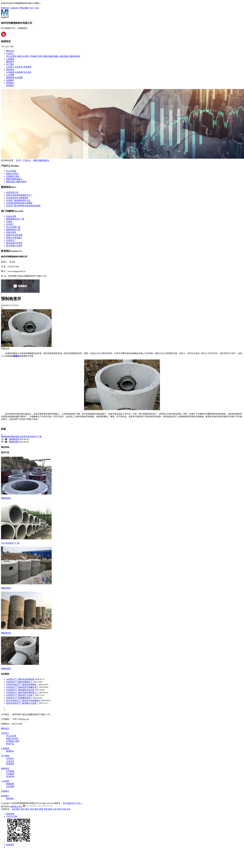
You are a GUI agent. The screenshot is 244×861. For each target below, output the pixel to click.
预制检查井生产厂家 (15, 219)
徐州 (23, 809)
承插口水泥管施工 (14, 238)
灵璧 (46, 809)
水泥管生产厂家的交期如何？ (19, 682)
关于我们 (10, 64)
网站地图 (24, 8)
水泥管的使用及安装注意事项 (19, 203)
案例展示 (10, 62)
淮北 (32, 809)
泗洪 (36, 809)
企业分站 (15, 8)
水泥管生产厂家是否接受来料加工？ (22, 692)
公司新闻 (10, 72)
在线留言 (10, 80)
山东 (55, 809)
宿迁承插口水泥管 (14, 245)
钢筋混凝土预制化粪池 (70, 56)
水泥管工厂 (11, 240)
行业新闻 (19, 72)
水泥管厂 (10, 224)
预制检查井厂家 (13, 230)
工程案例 (10, 59)
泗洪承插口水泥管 (14, 243)
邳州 (59, 809)
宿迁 (27, 809)
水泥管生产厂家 (34, 436)
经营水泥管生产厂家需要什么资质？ (22, 703)
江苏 (14, 809)
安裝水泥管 (11, 216)
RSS (31, 8)
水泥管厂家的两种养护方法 (18, 200)
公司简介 (10, 67)
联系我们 (10, 83)
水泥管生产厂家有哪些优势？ (19, 698)
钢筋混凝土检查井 (19, 436)
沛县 (64, 809)
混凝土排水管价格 (14, 235)
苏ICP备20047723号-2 (72, 803)
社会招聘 (19, 77)
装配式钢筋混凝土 (51, 56)
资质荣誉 (27, 67)
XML (37, 8)
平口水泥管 (11, 56)
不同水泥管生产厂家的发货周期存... (22, 684)
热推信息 (5, 8)
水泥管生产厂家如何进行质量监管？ (22, 687)
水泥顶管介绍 (12, 192)
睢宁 (18, 809)
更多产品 (10, 744)
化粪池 (9, 222)
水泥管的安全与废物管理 (17, 198)
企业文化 (19, 67)
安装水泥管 (11, 232)
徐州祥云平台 (16, 806)
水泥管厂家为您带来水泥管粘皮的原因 (23, 206)
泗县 (50, 809)
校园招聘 (10, 77)
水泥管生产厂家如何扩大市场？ (20, 695)
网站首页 (10, 51)
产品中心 (10, 54)
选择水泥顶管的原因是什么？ (19, 195)
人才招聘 (10, 75)
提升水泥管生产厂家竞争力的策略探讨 (23, 700)
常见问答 (27, 72)
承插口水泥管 (23, 56)
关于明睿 (5, 756)
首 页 (18, 160)
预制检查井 (6, 436)
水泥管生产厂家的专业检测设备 (20, 679)
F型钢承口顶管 (36, 56)
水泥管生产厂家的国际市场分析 (20, 690)
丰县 (68, 809)
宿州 (41, 809)
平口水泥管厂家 (13, 227)
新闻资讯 (10, 70)
